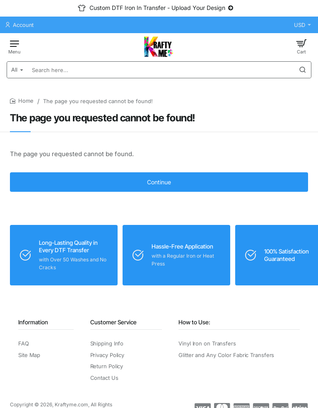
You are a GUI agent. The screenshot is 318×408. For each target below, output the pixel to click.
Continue (159, 182)
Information (33, 322)
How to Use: (194, 322)
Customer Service (113, 322)
